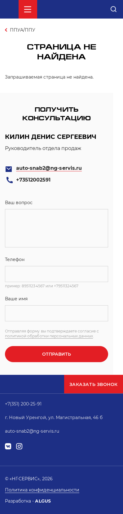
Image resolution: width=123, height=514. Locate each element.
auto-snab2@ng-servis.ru (49, 168)
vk (8, 446)
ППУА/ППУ (22, 30)
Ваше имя (16, 299)
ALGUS (43, 501)
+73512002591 (33, 180)
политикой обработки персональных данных (49, 336)
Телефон (14, 259)
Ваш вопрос (19, 202)
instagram (19, 446)
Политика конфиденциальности (42, 490)
